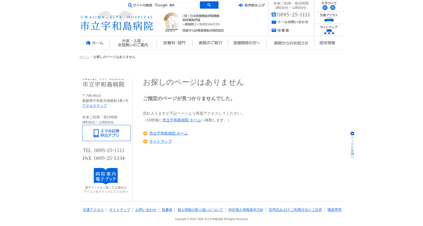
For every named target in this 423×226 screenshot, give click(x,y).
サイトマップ (160, 141)
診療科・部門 (174, 43)
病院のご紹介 (210, 43)
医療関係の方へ (247, 43)
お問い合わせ (145, 210)
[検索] (176, 5)
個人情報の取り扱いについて (200, 210)
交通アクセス (93, 210)
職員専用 (335, 210)
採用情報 (329, 43)
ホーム (94, 43)
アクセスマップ (94, 106)
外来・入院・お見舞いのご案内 (133, 43)
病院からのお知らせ (290, 43)
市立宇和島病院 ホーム (181, 120)
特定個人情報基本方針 (246, 210)
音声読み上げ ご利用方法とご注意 (295, 210)
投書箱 (167, 210)
